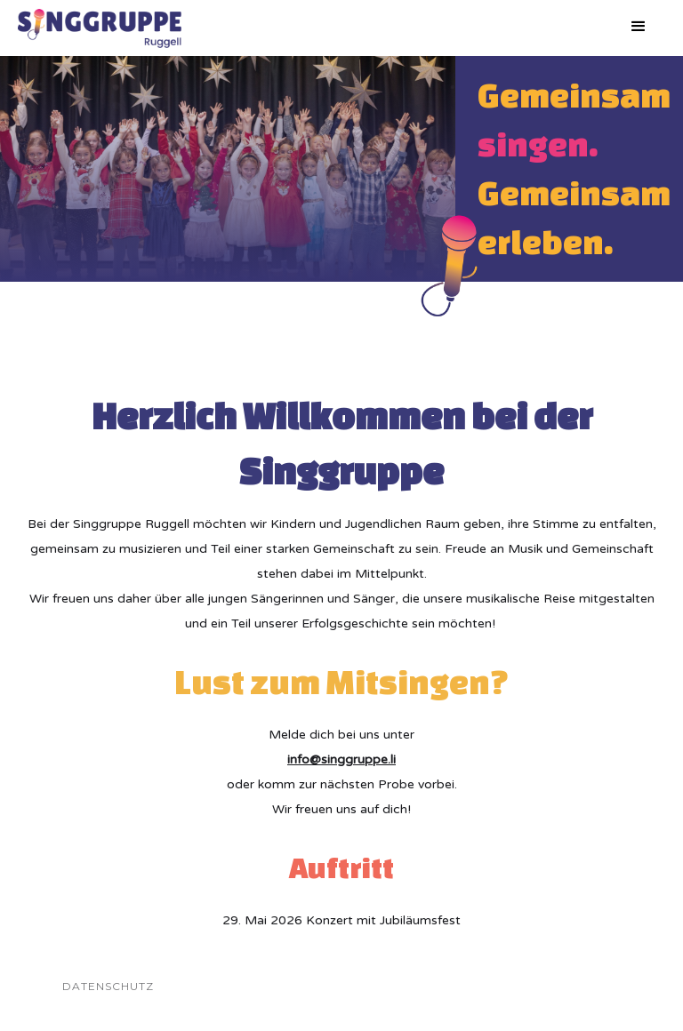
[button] (638, 26)
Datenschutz (108, 986)
